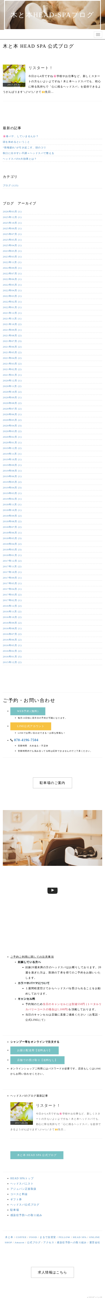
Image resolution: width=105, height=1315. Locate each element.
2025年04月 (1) (12, 245)
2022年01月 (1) (12, 307)
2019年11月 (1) (12, 453)
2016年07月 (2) (12, 634)
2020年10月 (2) (12, 391)
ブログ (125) (10, 185)
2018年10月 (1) (12, 510)
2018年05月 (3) (12, 538)
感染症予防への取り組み (26, 1215)
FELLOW (64, 1237)
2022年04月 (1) (12, 290)
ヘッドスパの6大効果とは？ (20, 158)
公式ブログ (34, 1242)
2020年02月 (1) (12, 436)
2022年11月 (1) (12, 262)
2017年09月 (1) (12, 577)
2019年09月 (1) (12, 465)
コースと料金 (19, 1194)
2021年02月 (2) (12, 369)
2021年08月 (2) (12, 335)
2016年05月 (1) (12, 645)
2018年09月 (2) (12, 515)
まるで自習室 (48, 1237)
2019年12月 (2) (12, 448)
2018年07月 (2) (12, 527)
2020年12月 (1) (12, 380)
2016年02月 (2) (12, 651)
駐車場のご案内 (52, 783)
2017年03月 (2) (12, 594)
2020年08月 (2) (12, 403)
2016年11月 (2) (12, 611)
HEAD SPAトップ (22, 1178)
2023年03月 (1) (12, 256)
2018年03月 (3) (12, 549)
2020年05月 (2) (12, 420)
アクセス (48, 1242)
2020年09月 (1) (12, 397)
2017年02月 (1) (12, 600)
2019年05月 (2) (12, 482)
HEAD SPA (80, 1237)
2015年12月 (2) (12, 662)
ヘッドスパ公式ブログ (24, 1204)
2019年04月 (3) (12, 487)
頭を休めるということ (16, 141)
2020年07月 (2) (12, 408)
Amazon (19, 1242)
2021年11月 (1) (12, 318)
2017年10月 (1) (12, 572)
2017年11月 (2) (12, 566)
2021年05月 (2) (12, 352)
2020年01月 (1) (12, 442)
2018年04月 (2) (12, 543)
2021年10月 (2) (12, 324)
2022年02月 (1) (12, 301)
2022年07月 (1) (12, 273)
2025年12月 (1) (12, 217)
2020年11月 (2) (12, 386)
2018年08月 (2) (12, 521)
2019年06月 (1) (12, 476)
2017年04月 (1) (12, 589)
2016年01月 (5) (12, 656)
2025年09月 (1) (12, 228)
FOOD (33, 1237)
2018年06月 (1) (12, 532)
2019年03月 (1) (12, 493)
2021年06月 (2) (12, 346)
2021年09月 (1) (12, 329)
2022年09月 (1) (12, 267)
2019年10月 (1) (12, 459)
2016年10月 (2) (12, 617)
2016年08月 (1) (12, 628)
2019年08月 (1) (12, 470)
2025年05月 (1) (12, 239)
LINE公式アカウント (30, 726)
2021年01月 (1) (12, 374)
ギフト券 (16, 1199)
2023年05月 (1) (12, 251)
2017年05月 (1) (12, 583)
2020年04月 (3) (12, 425)
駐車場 (14, 1210)
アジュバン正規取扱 (23, 1188)
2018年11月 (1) (12, 504)
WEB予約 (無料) (28, 711)
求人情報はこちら (52, 1272)
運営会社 (94, 1242)
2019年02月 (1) (12, 498)
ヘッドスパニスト (21, 1183)
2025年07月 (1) (12, 234)
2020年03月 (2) (12, 431)
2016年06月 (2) (12, 639)
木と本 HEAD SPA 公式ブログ (37, 1155)
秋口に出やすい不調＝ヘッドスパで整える (28, 153)
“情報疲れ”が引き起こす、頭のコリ (24, 147)
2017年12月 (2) (12, 560)
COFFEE (21, 1237)
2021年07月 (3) (12, 341)
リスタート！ (40, 68)
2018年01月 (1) (12, 555)
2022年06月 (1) (12, 279)
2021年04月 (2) (12, 358)
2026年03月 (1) (12, 211)
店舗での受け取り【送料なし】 (37, 1060)
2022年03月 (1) (12, 296)
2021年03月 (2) (12, 363)
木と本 (9, 1237)
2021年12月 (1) (12, 313)
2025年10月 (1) (12, 222)
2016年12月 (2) (12, 605)
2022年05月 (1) (12, 284)
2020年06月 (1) (12, 414)
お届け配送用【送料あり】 (34, 1050)
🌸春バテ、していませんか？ (21, 136)
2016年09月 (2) (12, 622)
